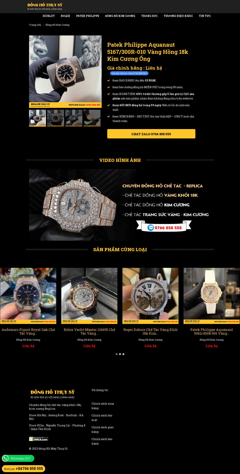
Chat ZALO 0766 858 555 (151, 134)
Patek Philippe (87, 16)
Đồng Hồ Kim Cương (120, 16)
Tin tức (205, 16)
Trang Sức (149, 16)
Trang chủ (35, 24)
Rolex (65, 16)
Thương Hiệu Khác (178, 16)
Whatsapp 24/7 (20, 458)
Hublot (49, 16)
